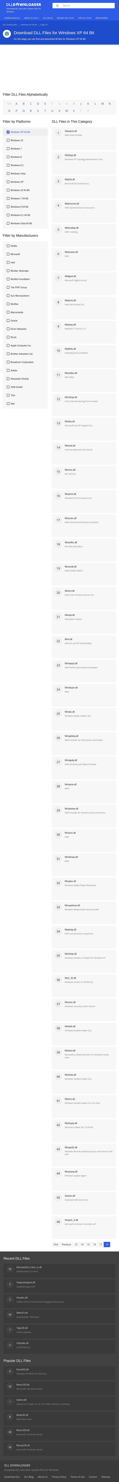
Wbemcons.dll (72, 203)
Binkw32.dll (22, 1415)
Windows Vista (18, 173)
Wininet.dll (70, 445)
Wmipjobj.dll (71, 760)
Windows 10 (17, 140)
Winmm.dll (70, 470)
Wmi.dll (68, 639)
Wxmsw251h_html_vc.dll (29, 1267)
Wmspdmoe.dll (72, 905)
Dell (13, 404)
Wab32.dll (70, 179)
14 (82, 1244)
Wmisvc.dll (70, 833)
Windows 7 (16, 148)
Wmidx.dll (70, 712)
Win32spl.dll (71, 397)
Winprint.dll (70, 494)
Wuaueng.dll (71, 1171)
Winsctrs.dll (71, 518)
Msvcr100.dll (22, 1430)
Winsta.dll (70, 615)
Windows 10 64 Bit (20, 190)
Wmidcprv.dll (71, 687)
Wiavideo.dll (71, 373)
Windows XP (17, 182)
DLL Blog (48, 18)
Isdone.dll (21, 1400)
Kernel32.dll (22, 1369)
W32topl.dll (70, 155)
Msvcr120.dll (22, 1384)
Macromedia (17, 312)
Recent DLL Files (65, 18)
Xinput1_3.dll (71, 1220)
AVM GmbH (17, 387)
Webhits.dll (70, 349)
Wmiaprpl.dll (71, 663)
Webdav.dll (70, 324)
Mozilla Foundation (20, 279)
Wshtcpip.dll (71, 1123)
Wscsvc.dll (70, 1002)
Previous (66, 1244)
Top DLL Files (84, 18)
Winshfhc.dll (71, 542)
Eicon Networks (18, 329)
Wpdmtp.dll (70, 929)
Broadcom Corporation (22, 362)
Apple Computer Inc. (21, 345)
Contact (93, 1476)
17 (100, 1244)
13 (76, 1244)
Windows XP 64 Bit (20, 132)
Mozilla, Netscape (20, 271)
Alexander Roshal (20, 379)
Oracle (14, 320)
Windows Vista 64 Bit (21, 223)
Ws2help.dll (71, 954)
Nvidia (14, 246)
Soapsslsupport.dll (25, 1282)
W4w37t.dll (22, 1313)
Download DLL (12, 18)
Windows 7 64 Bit (19, 198)
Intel (13, 262)
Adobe (14, 370)
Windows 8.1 (17, 165)
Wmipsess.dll (71, 808)
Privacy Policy (59, 1476)
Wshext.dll (70, 1050)
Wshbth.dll (70, 1026)
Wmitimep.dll (71, 857)
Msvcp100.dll (23, 1445)
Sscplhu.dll (21, 1297)
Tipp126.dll (22, 1328)
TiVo (13, 395)
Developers (102, 18)
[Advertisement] (59, 67)
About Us (43, 1476)
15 (88, 1244)
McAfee (14, 304)
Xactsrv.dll (70, 1196)
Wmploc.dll (70, 881)
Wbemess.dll (71, 252)
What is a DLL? (31, 18)
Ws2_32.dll (70, 978)
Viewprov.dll (71, 131)
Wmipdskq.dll (71, 736)
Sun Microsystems (20, 296)
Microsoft (15, 254)
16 (94, 1244)
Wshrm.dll (70, 1099)
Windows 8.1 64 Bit (20, 215)
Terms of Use (78, 1476)
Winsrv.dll (70, 591)
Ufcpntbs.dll (22, 1343)
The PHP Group (19, 287)
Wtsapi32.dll (71, 1147)
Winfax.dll (70, 421)
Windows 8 (16, 157)
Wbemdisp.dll (72, 228)
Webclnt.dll (70, 300)
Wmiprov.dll (71, 784)
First (56, 1244)
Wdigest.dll (70, 276)
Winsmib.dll (71, 566)
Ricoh (13, 337)
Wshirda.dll (70, 1075)
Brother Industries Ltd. (22, 354)
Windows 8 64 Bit (19, 207)
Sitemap (105, 1476)
